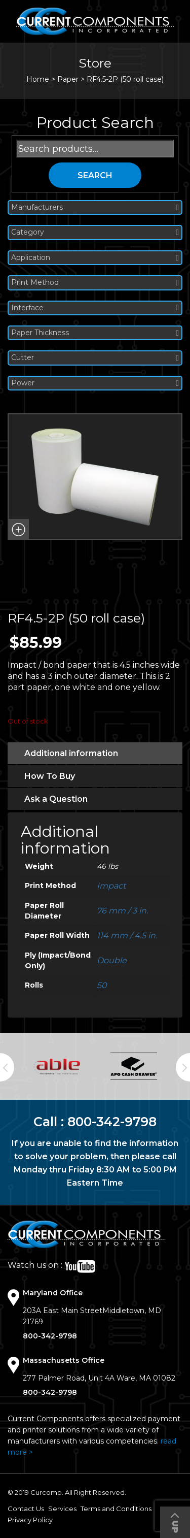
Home (37, 79)
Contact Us (26, 1508)
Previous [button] (7, 1067)
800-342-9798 (112, 1121)
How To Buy (49, 776)
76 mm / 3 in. (122, 910)
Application (95, 257)
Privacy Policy (30, 1520)
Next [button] (183, 1067)
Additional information (71, 753)
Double (112, 960)
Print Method (95, 282)
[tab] (95, 753)
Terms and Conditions (116, 1508)
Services (62, 1508)
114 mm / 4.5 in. (127, 935)
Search (95, 175)
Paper (68, 79)
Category (95, 232)
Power (95, 383)
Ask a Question (56, 799)
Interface (95, 308)
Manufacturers (95, 207)
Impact (111, 886)
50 (102, 985)
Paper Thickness (95, 333)
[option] (56, 1066)
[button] (18, 529)
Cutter (95, 358)
